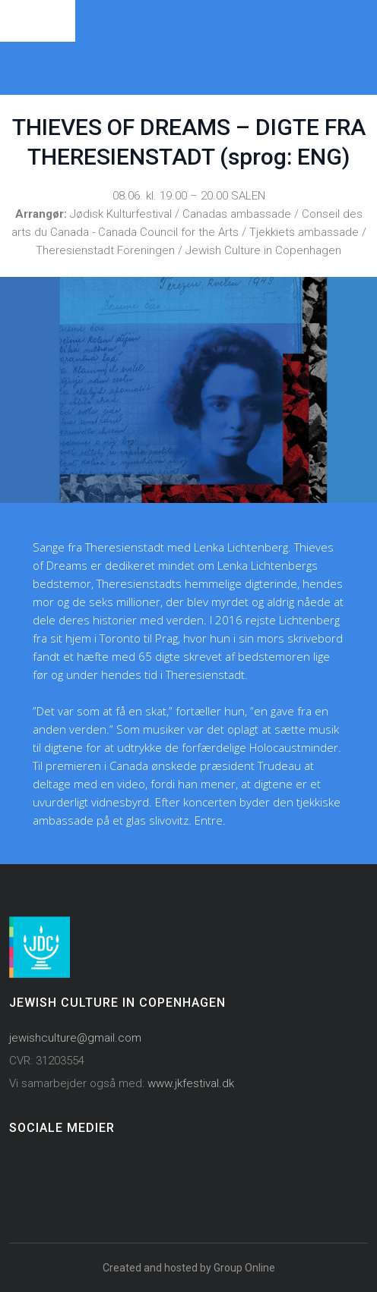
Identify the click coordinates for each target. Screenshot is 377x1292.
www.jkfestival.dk (190, 1083)
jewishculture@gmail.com (75, 1038)
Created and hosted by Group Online (189, 1268)
